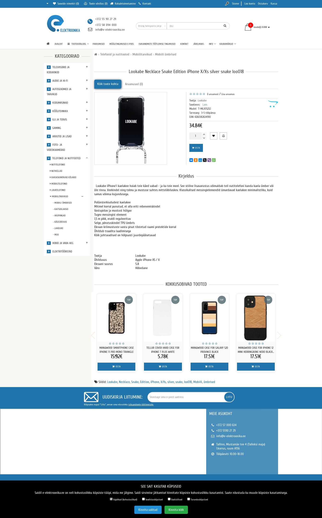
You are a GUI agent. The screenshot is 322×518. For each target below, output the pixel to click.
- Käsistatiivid (60, 221)
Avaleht (59, 43)
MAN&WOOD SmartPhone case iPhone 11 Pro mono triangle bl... (116, 352)
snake (179, 379)
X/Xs (163, 379)
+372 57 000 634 (226, 422)
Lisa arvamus (228, 94)
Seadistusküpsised (152, 499)
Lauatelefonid (57, 190)
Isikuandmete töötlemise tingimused (157, 43)
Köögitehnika (57, 111)
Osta (196, 148)
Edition (144, 379)
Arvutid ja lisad (59, 136)
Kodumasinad (57, 102)
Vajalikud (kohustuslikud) (123, 499)
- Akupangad (59, 215)
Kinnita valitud (148, 510)
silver (170, 379)
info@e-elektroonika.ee (110, 29)
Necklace (124, 379)
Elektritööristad (59, 251)
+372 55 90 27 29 (105, 19)
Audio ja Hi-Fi (57, 81)
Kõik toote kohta (107, 84)
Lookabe (202, 100)
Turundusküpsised (197, 499)
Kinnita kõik (176, 510)
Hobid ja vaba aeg (60, 243)
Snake (135, 379)
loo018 (188, 379)
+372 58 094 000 (106, 25)
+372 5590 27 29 (226, 428)
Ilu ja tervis (57, 119)
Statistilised (175, 499)
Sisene (235, 3)
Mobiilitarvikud (59, 196)
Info (212, 43)
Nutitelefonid (57, 164)
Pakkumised (99, 43)
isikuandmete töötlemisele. (141, 401)
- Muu (56, 234)
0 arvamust (212, 94)
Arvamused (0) (134, 84)
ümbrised (209, 379)
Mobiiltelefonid (58, 183)
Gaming (54, 128)
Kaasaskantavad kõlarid (63, 177)
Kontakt (184, 43)
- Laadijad (58, 228)
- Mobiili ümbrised (62, 202)
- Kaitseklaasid (60, 209)
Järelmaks (198, 43)
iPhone (155, 379)
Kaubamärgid (228, 43)
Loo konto (249, 3)
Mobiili (197, 379)
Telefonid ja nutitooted (63, 158)
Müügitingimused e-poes (121, 43)
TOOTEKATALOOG (78, 43)
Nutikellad (56, 171)
